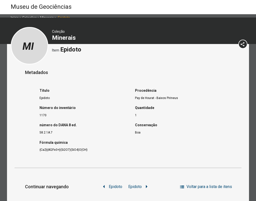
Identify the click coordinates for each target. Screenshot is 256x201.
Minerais (64, 37)
